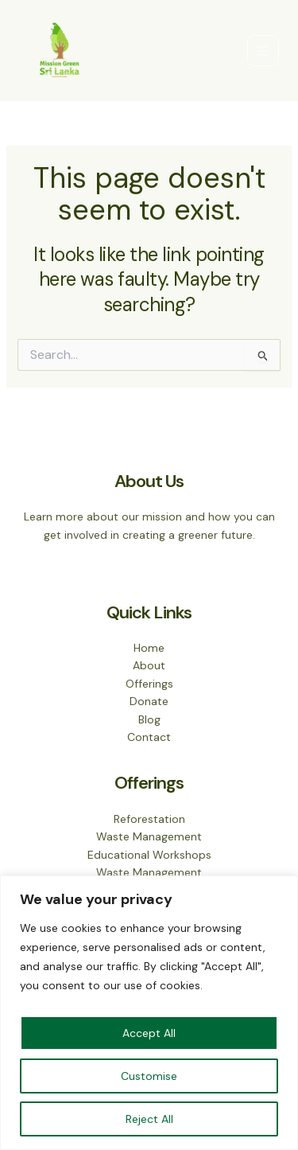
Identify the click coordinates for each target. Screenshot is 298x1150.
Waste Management (149, 836)
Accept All (149, 1033)
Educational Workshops (149, 855)
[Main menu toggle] (263, 51)
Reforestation (149, 819)
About (149, 665)
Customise (149, 1076)
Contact (149, 737)
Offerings (149, 683)
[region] (149, 1012)
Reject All (149, 1119)
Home (149, 648)
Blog (149, 719)
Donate (149, 701)
